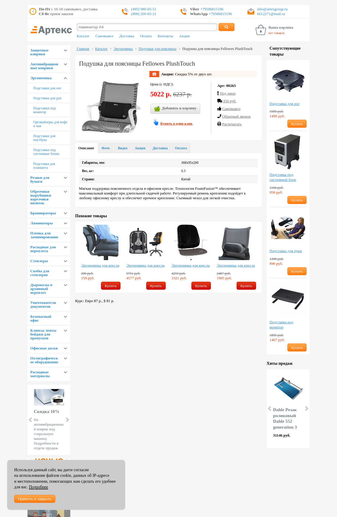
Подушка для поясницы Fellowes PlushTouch (217, 49)
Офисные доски (44, 348)
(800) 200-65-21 (144, 14)
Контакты (165, 36)
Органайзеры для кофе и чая (50, 124)
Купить (111, 285)
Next (67, 419)
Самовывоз (104, 36)
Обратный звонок (236, 116)
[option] (101, 257)
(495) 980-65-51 (144, 9)
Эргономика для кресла (100, 265)
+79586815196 (211, 9)
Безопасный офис (40, 318)
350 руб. (229, 101)
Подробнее (38, 487)
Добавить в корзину (175, 109)
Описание (86, 148)
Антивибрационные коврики (44, 66)
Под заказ (227, 93)
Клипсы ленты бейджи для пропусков (43, 334)
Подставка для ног (285, 103)
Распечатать (232, 124)
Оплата (146, 36)
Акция (140, 148)
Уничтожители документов (43, 304)
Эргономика (41, 78)
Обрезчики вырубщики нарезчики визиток (40, 197)
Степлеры (39, 261)
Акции (184, 36)
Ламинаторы (41, 223)
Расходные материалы (40, 374)
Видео (122, 148)
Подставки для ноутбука (44, 138)
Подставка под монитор (281, 324)
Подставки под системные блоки (46, 152)
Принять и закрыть (34, 499)
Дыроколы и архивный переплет (41, 289)
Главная (83, 49)
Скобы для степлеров (39, 273)
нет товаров (276, 33)
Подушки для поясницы (157, 49)
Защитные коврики (39, 52)
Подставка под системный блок (283, 177)
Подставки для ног (47, 88)
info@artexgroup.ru (272, 9)
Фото (106, 148)
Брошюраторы (43, 213)
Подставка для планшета (44, 166)
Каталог (83, 36)
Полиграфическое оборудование (44, 360)
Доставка (126, 36)
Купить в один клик (176, 123)
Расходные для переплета (43, 249)
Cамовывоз (231, 108)
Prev (30, 419)
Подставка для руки (286, 251)
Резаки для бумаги (39, 179)
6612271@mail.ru (271, 14)
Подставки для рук (47, 98)
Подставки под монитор (44, 110)
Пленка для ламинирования (44, 235)
